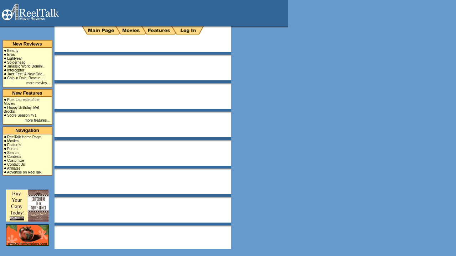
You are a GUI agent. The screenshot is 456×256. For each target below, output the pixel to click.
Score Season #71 (21, 115)
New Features (27, 93)
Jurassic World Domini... (26, 66)
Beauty (12, 51)
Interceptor (15, 70)
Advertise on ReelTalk (24, 172)
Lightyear (14, 58)
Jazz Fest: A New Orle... (26, 74)
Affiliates (14, 168)
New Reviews (27, 44)
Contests (14, 157)
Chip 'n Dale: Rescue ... (26, 78)
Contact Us (16, 164)
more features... (37, 120)
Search (13, 153)
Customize (15, 160)
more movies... (38, 83)
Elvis (11, 55)
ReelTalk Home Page (24, 137)
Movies (13, 141)
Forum (12, 149)
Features (14, 145)
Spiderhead (16, 62)
